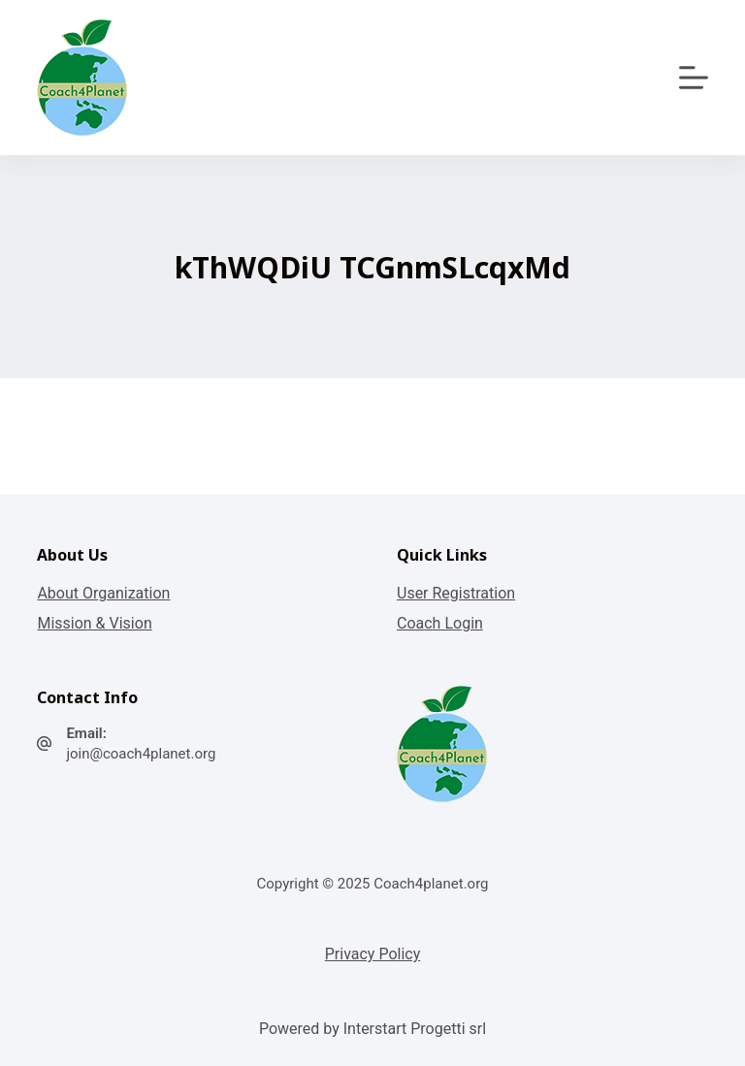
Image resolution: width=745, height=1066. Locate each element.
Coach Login (440, 623)
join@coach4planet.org (140, 753)
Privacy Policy (373, 954)
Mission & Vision (94, 623)
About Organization (103, 593)
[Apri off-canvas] (693, 77)
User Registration (456, 593)
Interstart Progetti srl (414, 1028)
